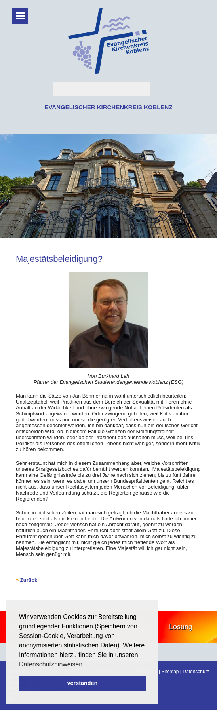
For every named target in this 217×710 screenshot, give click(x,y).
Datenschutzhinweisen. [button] (51, 664)
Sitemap (170, 671)
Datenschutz (196, 671)
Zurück (28, 580)
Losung (180, 627)
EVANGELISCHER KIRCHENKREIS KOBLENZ (108, 107)
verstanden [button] (82, 683)
